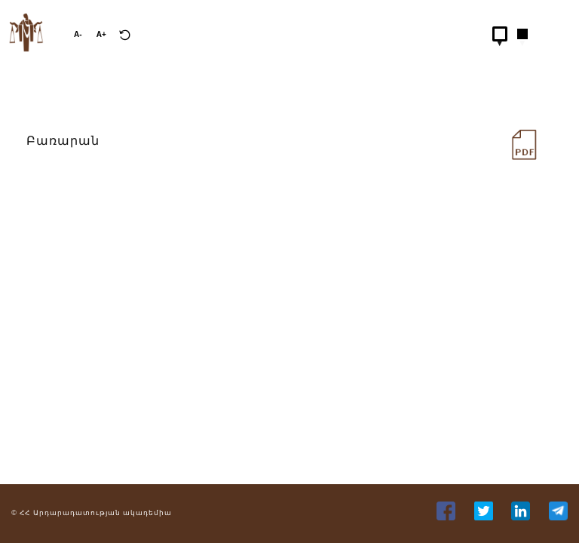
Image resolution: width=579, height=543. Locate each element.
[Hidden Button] (499, 33)
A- (78, 34)
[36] (558, 516)
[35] (522, 516)
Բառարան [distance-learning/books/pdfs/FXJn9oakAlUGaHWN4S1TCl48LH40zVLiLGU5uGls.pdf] (63, 140)
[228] (515, 141)
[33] (447, 516)
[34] (485, 516)
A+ (101, 34)
